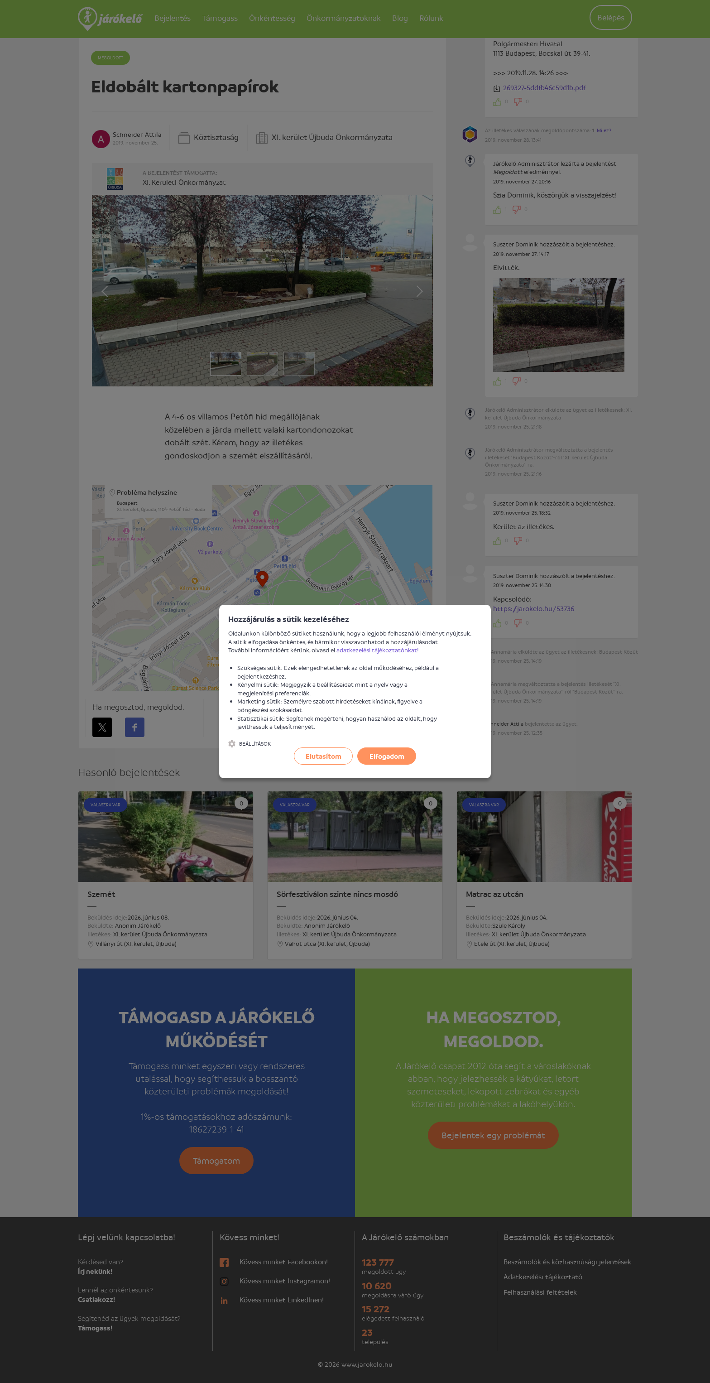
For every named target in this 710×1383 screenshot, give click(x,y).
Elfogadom (386, 756)
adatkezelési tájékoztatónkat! (377, 650)
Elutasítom (323, 756)
